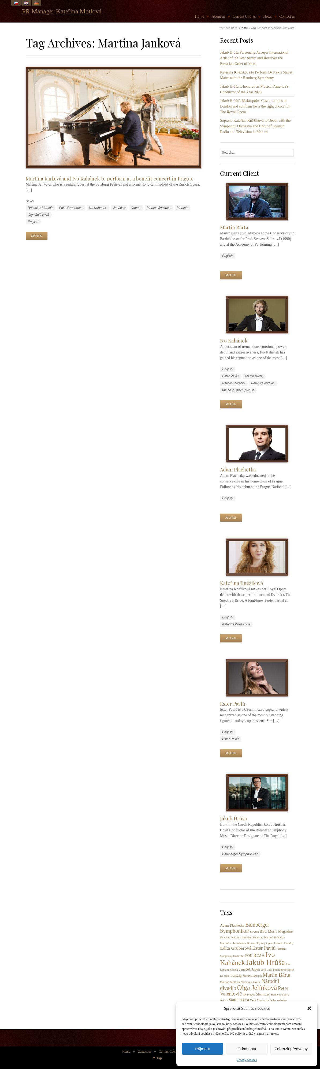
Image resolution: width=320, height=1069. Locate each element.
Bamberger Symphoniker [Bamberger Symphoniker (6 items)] (244, 928)
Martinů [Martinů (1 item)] (224, 981)
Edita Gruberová (70, 208)
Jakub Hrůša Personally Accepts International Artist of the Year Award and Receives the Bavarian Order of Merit (254, 58)
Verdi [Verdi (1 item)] (253, 1000)
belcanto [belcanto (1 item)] (236, 937)
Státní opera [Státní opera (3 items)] (239, 999)
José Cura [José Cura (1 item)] (266, 969)
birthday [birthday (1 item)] (247, 937)
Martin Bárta (234, 227)
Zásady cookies (247, 1060)
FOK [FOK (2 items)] (249, 956)
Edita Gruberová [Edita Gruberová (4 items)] (235, 948)
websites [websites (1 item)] (282, 1000)
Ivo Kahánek (98, 208)
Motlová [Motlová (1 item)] (235, 981)
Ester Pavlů (230, 376)
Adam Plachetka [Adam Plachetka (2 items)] (232, 925)
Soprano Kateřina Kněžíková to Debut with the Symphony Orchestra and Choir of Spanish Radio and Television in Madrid (255, 126)
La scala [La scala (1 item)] (224, 975)
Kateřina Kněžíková (241, 583)
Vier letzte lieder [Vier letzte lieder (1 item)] (266, 1000)
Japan (136, 208)
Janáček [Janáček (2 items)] (245, 969)
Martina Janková (158, 208)
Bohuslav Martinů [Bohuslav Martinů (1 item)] (262, 937)
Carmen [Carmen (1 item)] (278, 943)
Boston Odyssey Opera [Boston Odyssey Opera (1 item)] (260, 943)
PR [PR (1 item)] (244, 994)
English (33, 222)
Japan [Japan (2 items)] (256, 969)
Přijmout (202, 1048)
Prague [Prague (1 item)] (251, 994)
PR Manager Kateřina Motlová (62, 11)
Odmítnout (246, 1048)
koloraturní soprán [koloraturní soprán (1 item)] (283, 969)
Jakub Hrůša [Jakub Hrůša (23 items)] (265, 962)
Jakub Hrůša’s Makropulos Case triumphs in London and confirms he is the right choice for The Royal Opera (255, 106)
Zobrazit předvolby (291, 1048)
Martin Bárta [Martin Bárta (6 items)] (277, 975)
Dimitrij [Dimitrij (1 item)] (288, 943)
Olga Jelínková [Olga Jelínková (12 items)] (257, 987)
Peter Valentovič (262, 383)
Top (159, 1058)
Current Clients (244, 16)
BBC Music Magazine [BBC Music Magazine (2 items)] (276, 932)
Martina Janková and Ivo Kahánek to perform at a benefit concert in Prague (110, 178)
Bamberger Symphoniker (240, 854)
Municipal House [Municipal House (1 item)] (251, 981)
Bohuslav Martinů (40, 208)
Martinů (182, 208)
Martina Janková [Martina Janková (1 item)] (252, 975)
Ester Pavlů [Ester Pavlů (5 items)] (264, 948)
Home (199, 16)
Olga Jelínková (38, 215)
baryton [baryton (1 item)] (254, 931)
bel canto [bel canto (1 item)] (225, 937)
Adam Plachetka (238, 469)
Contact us (287, 16)
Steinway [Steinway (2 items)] (263, 994)
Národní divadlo (233, 383)
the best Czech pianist (238, 390)
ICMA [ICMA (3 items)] (259, 955)
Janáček (119, 208)
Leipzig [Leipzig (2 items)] (236, 976)
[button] (309, 1008)
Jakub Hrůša (233, 818)
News (267, 16)
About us (218, 16)
